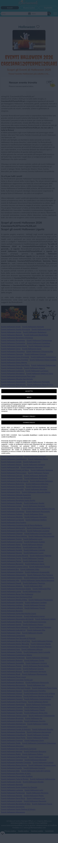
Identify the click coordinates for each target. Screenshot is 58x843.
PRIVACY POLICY (29, 416)
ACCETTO (29, 391)
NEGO (29, 397)
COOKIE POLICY (29, 422)
